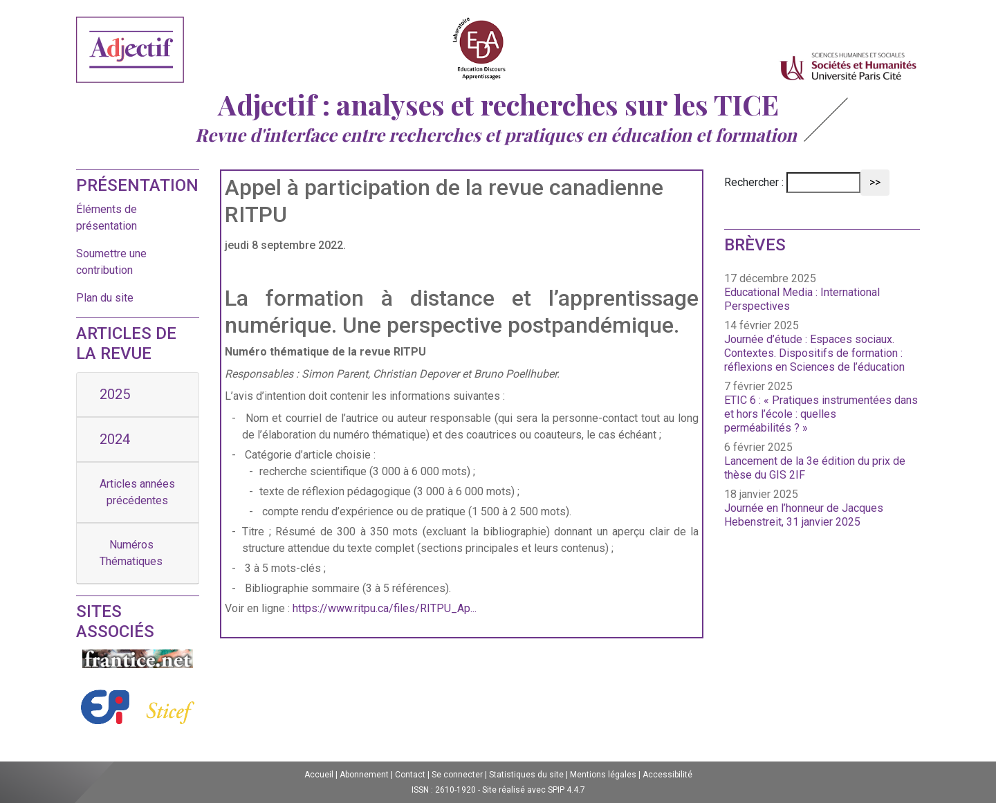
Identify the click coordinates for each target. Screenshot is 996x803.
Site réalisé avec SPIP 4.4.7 (533, 790)
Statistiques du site (526, 774)
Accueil (318, 774)
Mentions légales (603, 774)
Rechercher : (754, 182)
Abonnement (364, 774)
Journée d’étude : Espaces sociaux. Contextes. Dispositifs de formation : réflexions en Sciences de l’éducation (814, 353)
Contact (410, 774)
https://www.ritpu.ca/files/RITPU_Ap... (385, 608)
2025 (115, 394)
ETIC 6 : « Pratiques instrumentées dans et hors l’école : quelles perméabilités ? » (821, 414)
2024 (115, 439)
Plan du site (104, 297)
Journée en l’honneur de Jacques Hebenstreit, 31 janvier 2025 (803, 514)
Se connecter (457, 774)
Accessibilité (667, 774)
